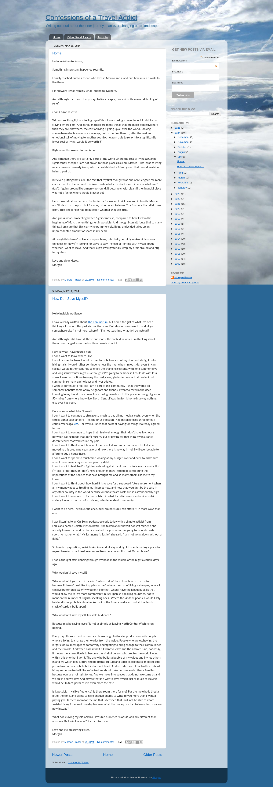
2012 (178, 248)
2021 (178, 203)
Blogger (156, 777)
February (183, 182)
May (180, 157)
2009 (178, 263)
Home (56, 37)
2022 (178, 198)
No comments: (106, 279)
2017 (178, 223)
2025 (178, 127)
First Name (177, 71)
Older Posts (152, 755)
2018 (178, 218)
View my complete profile (185, 282)
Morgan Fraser (183, 277)
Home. (57, 53)
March (181, 177)
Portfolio (102, 37)
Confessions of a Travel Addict (91, 17)
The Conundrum (97, 322)
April (181, 172)
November (184, 142)
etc (76, 424)
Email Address (194, 60)
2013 (178, 243)
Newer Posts (62, 755)
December (184, 137)
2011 (178, 253)
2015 (178, 233)
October (182, 147)
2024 (178, 132)
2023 (178, 194)
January (182, 187)
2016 (178, 228)
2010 (178, 258)
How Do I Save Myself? (70, 299)
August (182, 152)
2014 (178, 238)
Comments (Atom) (78, 762)
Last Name (177, 82)
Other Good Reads (79, 37)
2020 (178, 209)
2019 (178, 213)
